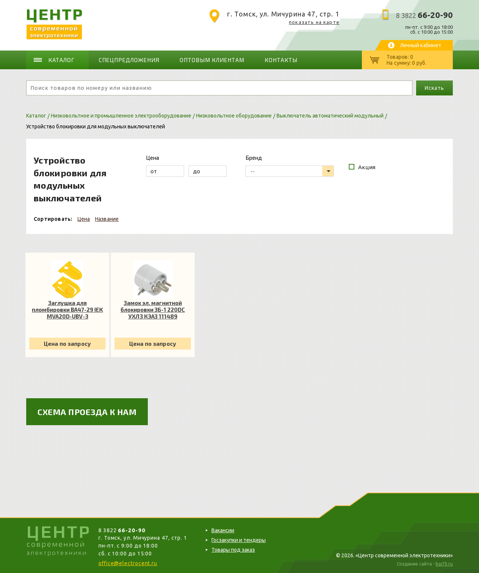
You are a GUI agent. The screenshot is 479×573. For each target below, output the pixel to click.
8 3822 (424, 15)
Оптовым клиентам (211, 60)
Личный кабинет (420, 45)
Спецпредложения (129, 60)
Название (107, 219)
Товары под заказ (233, 550)
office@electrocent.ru (127, 563)
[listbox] (289, 171)
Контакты (279, 60)
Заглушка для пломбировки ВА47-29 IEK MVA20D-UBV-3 (67, 309)
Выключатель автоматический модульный (330, 116)
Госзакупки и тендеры (238, 540)
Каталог (62, 60)
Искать (434, 88)
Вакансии (222, 530)
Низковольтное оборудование (234, 116)
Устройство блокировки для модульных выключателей (95, 126)
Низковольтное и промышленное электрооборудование (121, 116)
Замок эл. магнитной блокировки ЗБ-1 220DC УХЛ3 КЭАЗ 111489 (152, 309)
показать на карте (314, 22)
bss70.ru (444, 563)
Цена (83, 219)
